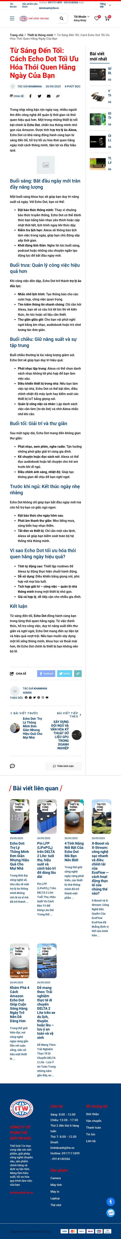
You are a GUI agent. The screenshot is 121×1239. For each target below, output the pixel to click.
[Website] (30, 698)
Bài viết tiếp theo (69, 715)
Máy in (54, 1191)
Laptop (55, 1198)
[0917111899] (111, 1213)
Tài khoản (13, 5)
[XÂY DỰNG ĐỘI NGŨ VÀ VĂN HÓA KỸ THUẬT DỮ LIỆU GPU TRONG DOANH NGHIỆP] (98, 74)
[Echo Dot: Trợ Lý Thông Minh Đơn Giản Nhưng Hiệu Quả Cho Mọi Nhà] (19, 816)
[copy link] (58, 96)
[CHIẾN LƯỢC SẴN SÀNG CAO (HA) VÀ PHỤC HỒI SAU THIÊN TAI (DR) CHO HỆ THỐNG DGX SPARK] (98, 142)
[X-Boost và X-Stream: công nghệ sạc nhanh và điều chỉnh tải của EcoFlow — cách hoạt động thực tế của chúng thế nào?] (101, 816)
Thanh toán (93, 1127)
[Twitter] (34, 698)
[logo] (34, 18)
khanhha (35, 86)
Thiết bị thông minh (19, 807)
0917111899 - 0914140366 (63, 2)
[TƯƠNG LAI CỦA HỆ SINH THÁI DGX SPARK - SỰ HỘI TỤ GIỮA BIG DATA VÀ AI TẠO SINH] (98, 164)
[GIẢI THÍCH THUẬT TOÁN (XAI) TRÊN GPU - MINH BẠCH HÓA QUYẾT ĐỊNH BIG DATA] (98, 119)
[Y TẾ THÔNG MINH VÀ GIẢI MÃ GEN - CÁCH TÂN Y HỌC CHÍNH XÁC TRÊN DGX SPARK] (98, 97)
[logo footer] (21, 1109)
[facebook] (26, 698)
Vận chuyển (93, 1121)
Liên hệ (91, 1141)
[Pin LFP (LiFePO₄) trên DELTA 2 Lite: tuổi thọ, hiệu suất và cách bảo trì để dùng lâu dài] (47, 816)
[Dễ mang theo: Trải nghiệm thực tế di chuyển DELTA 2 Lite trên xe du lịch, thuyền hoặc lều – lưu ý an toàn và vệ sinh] (47, 961)
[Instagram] (43, 698)
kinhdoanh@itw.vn (49, 8)
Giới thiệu (92, 1114)
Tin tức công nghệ (46, 807)
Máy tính (56, 1185)
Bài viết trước (24, 713)
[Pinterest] (38, 698)
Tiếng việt (103, 5)
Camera (55, 1178)
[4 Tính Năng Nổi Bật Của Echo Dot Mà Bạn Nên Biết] (74, 816)
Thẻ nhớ (55, 1205)
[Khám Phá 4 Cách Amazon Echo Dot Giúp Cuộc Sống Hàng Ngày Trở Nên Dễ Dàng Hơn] (19, 961)
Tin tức (90, 1134)
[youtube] (47, 698)
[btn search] (61, 18)
